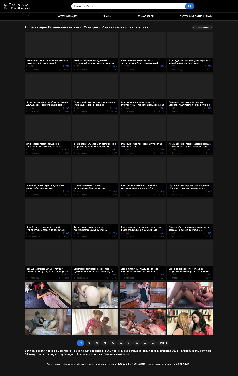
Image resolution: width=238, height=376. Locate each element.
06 (121, 343)
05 (113, 343)
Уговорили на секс (106, 364)
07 (129, 343)
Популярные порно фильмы (196, 16)
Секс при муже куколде (159, 364)
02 (88, 343)
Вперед (163, 343)
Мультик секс (69, 364)
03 (96, 343)
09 (145, 343)
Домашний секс (85, 364)
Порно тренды (145, 16)
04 (105, 343)
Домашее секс (53, 364)
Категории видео (68, 16)
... (153, 343)
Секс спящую (181, 364)
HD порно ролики (28, 16)
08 (137, 343)
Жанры (107, 16)
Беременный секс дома (131, 364)
